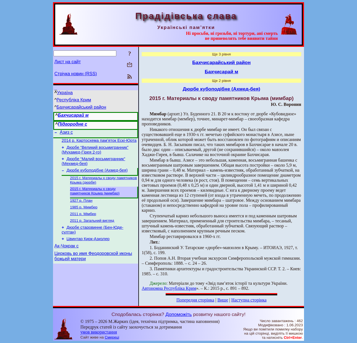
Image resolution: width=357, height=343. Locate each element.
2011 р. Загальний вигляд (92, 228)
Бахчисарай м (73, 115)
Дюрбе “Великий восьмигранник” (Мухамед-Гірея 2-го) (95, 152)
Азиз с (66, 133)
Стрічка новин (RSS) (75, 73)
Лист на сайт (67, 61)
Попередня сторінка (195, 300)
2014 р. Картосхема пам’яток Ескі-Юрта (99, 142)
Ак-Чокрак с (66, 256)
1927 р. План (81, 206)
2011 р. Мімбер (83, 221)
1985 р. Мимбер (83, 213)
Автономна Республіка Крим (169, 288)
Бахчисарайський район (81, 107)
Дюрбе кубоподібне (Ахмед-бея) (97, 174)
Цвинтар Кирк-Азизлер (88, 248)
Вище (222, 300)
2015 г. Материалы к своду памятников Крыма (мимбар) (95, 196)
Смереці (112, 337)
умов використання (98, 332)
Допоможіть (178, 314)
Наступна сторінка (248, 300)
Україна (65, 92)
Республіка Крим (74, 100)
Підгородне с (72, 124)
